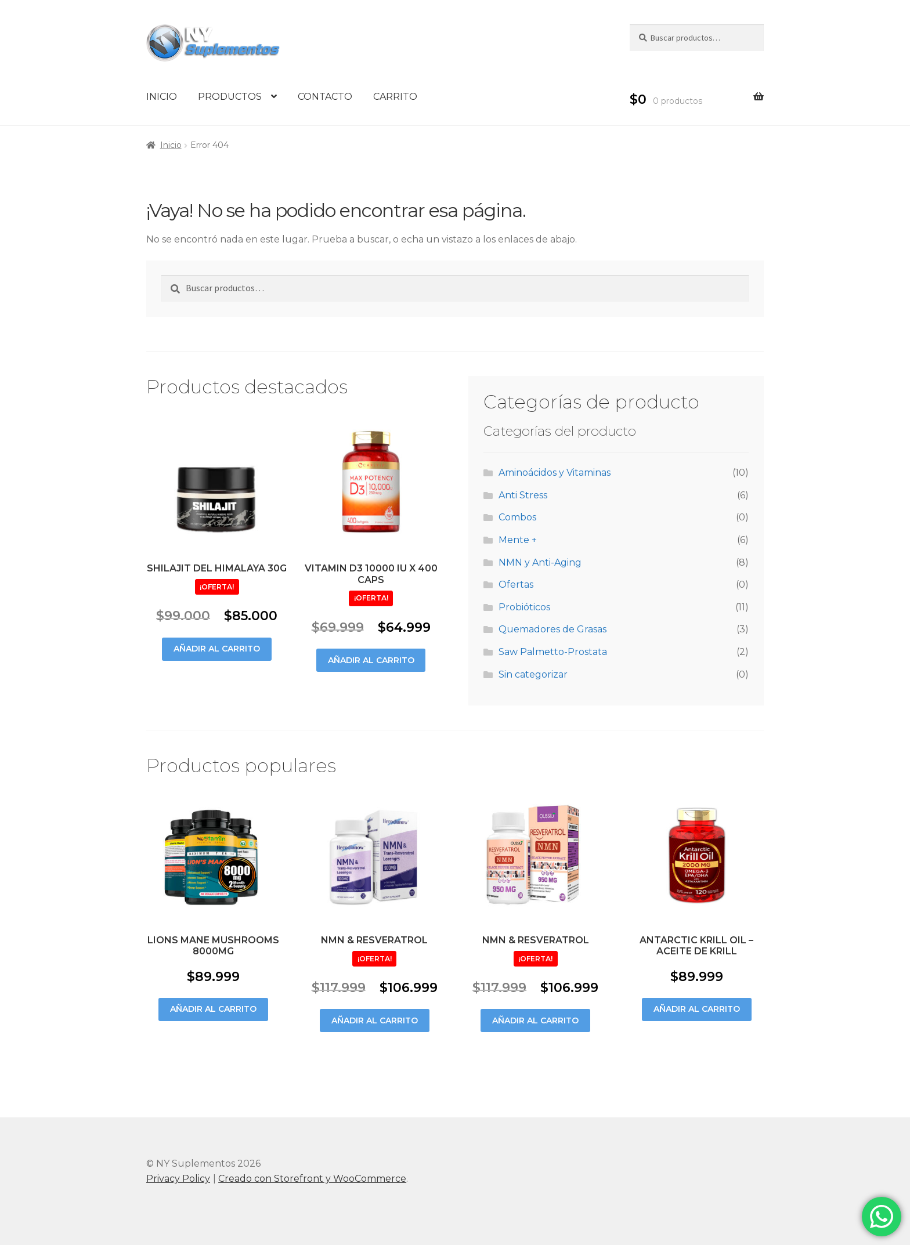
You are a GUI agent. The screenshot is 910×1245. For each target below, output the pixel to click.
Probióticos (524, 607)
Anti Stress (523, 495)
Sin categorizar (533, 674)
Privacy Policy (178, 1178)
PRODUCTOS (230, 96)
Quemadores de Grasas (552, 629)
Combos (517, 517)
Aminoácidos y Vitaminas (555, 472)
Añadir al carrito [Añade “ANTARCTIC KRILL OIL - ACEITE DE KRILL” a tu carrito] (696, 1009)
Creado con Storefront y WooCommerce (312, 1178)
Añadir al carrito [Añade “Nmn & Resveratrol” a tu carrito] (374, 1020)
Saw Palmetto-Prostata (553, 651)
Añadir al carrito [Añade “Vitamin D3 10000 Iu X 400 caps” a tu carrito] (371, 660)
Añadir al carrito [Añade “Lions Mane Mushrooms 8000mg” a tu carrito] (213, 1009)
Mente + (518, 539)
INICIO (161, 96)
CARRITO (395, 96)
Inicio (171, 145)
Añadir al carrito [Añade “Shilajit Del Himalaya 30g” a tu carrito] (217, 648)
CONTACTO (325, 96)
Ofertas (516, 584)
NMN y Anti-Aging (540, 562)
